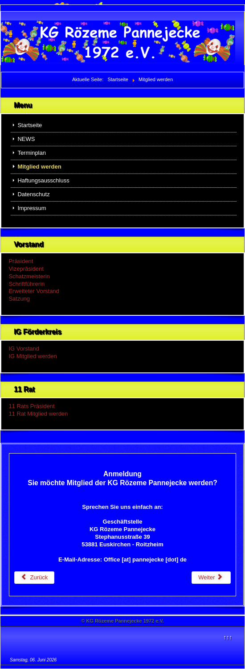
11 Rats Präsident (31, 406)
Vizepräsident (26, 268)
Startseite (29, 125)
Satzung (19, 298)
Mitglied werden (39, 166)
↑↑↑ (227, 637)
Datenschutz (33, 194)
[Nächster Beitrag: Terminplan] (211, 577)
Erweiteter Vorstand (33, 291)
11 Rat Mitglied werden (38, 413)
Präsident (20, 261)
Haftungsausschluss (43, 180)
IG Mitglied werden (32, 356)
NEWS (26, 139)
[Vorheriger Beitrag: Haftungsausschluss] (34, 577)
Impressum (31, 208)
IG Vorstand (23, 348)
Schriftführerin (26, 284)
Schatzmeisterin (28, 276)
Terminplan (31, 152)
